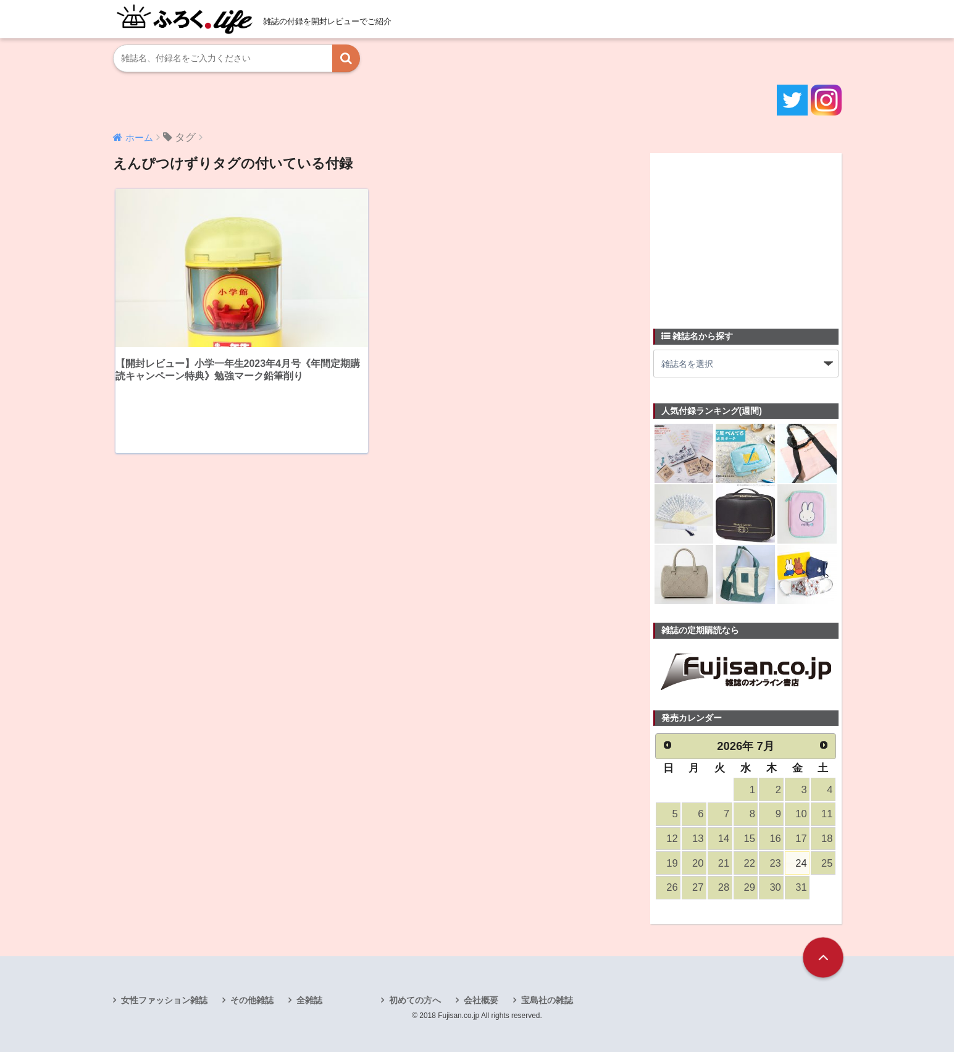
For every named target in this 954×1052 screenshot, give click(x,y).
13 (697, 838)
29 (749, 887)
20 (697, 863)
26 (671, 887)
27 (697, 887)
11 (826, 814)
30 (774, 887)
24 (800, 863)
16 (774, 838)
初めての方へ (415, 1000)
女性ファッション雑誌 (164, 1000)
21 (723, 863)
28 (723, 887)
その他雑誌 (252, 1000)
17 (800, 838)
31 (800, 887)
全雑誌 (309, 1000)
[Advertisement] (746, 233)
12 (671, 838)
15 (749, 838)
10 (800, 814)
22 (749, 863)
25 (826, 863)
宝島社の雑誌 (547, 1000)
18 (826, 838)
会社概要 (481, 1000)
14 (723, 838)
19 (671, 863)
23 (774, 863)
